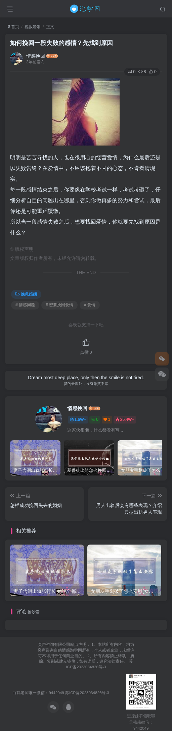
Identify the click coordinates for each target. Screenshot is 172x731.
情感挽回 (35, 56)
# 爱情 (89, 304)
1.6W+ (78, 419)
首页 (13, 26)
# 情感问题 (25, 304)
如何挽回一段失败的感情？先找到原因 (61, 43)
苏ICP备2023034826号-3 (87, 692)
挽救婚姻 (33, 26)
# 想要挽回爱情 (59, 304)
